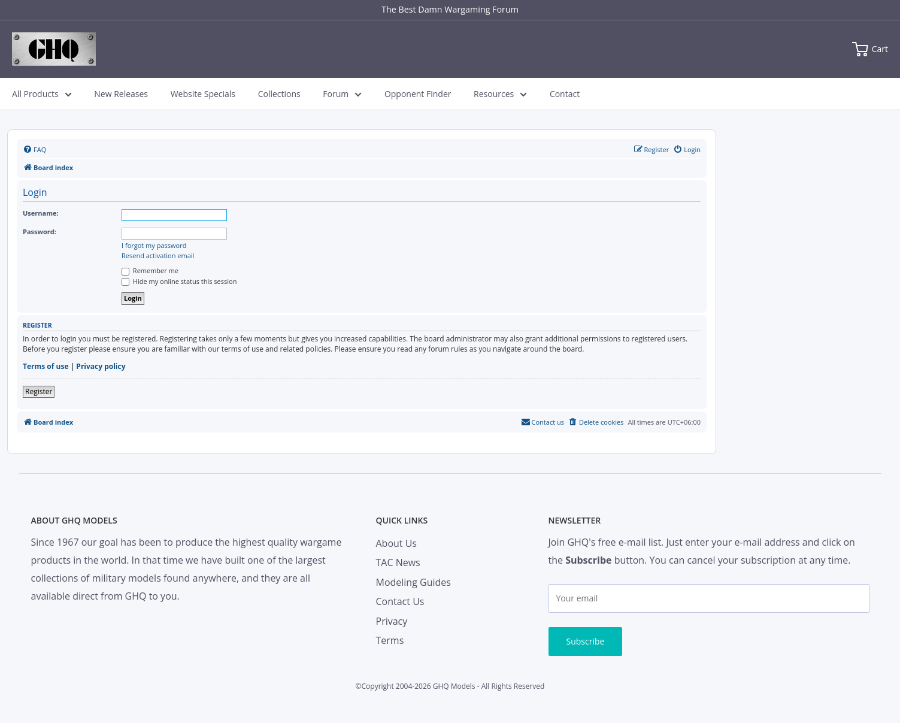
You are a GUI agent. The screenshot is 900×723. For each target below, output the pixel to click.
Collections (279, 93)
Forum (342, 93)
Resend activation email (158, 256)
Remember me (150, 270)
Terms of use (46, 366)
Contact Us (400, 601)
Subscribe (585, 641)
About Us (396, 543)
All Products (42, 93)
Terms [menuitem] (390, 640)
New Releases (121, 93)
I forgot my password (154, 245)
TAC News (398, 562)
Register (38, 391)
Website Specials (203, 93)
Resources (500, 93)
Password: (39, 231)
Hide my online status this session (179, 281)
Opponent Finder (417, 93)
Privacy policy (100, 366)
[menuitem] (34, 150)
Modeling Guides (413, 582)
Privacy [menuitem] (392, 621)
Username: (41, 212)
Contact (565, 93)
